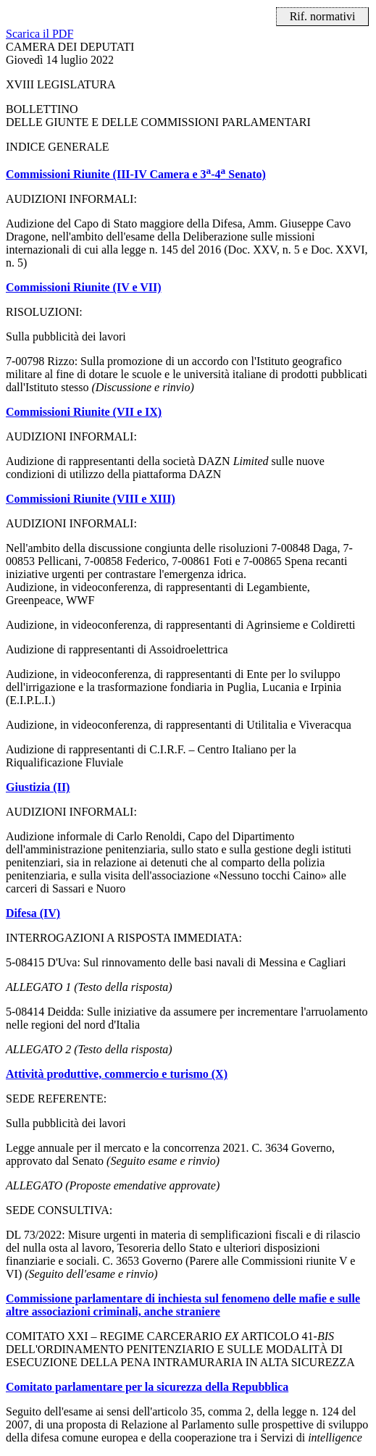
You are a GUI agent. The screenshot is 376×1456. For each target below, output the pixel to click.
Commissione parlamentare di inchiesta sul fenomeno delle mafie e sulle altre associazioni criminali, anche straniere (183, 1305)
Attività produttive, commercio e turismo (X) (116, 1074)
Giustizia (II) (38, 787)
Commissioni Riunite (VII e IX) (84, 412)
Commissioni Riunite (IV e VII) (84, 287)
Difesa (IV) (33, 913)
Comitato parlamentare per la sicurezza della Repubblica (147, 1387)
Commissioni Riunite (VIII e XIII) (90, 499)
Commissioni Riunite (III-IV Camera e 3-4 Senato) (136, 174)
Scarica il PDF (39, 34)
